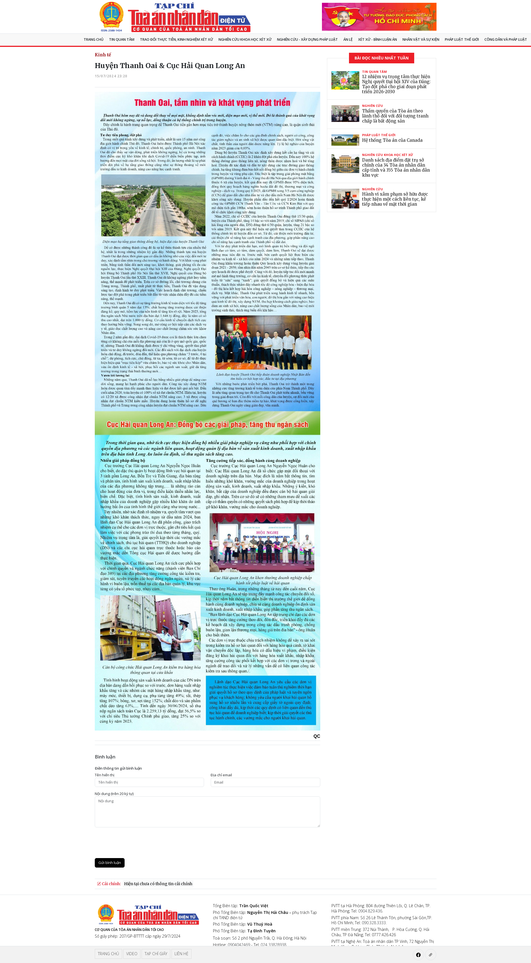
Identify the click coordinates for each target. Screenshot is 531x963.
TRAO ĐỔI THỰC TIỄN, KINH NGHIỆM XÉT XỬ (176, 39)
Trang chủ (93, 39)
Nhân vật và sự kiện (421, 39)
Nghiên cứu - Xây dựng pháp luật (307, 39)
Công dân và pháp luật (505, 39)
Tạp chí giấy (156, 953)
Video (131, 953)
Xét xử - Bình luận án (377, 39)
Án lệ (348, 39)
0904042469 (239, 944)
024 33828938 (273, 944)
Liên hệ (181, 953)
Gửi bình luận (109, 862)
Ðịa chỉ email (221, 775)
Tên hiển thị (104, 775)
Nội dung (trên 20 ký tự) (114, 793)
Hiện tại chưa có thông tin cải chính (158, 883)
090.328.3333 (374, 922)
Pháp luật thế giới (462, 39)
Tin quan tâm (121, 39)
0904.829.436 (370, 911)
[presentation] (137, 843)
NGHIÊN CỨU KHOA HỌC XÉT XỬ (245, 39)
